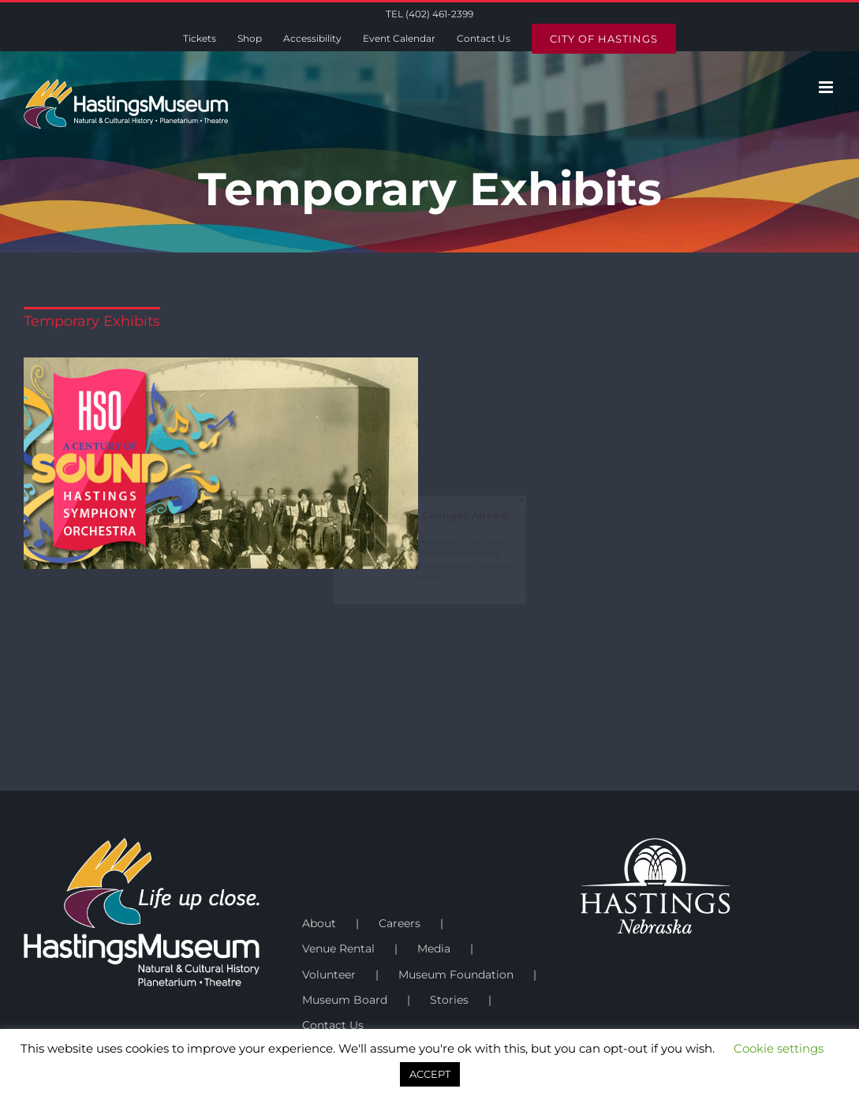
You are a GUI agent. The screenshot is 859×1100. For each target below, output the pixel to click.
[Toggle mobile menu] (827, 87)
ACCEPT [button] (429, 1074)
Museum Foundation (456, 974)
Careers (399, 923)
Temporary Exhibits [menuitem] (92, 320)
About (319, 923)
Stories (449, 1000)
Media (433, 948)
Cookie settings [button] (779, 1048)
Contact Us (333, 1025)
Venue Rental (338, 948)
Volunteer (329, 974)
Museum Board (344, 1000)
